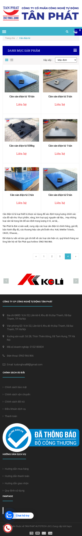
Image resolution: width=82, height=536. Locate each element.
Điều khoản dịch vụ (14, 409)
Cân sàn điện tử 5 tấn (60, 195)
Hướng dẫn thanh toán (16, 476)
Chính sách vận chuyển (16, 394)
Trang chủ (11, 38)
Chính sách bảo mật (15, 387)
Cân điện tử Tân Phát (20, 510)
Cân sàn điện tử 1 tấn (60, 145)
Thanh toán (10, 416)
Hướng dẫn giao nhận (16, 483)
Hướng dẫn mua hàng (16, 468)
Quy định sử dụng (13, 490)
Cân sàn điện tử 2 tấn (22, 195)
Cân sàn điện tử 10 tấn (21, 96)
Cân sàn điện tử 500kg (21, 145)
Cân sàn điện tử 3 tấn (60, 96)
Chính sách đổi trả (14, 401)
